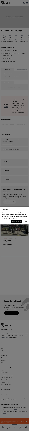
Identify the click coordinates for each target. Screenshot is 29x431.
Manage (25, 221)
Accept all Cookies (16, 221)
